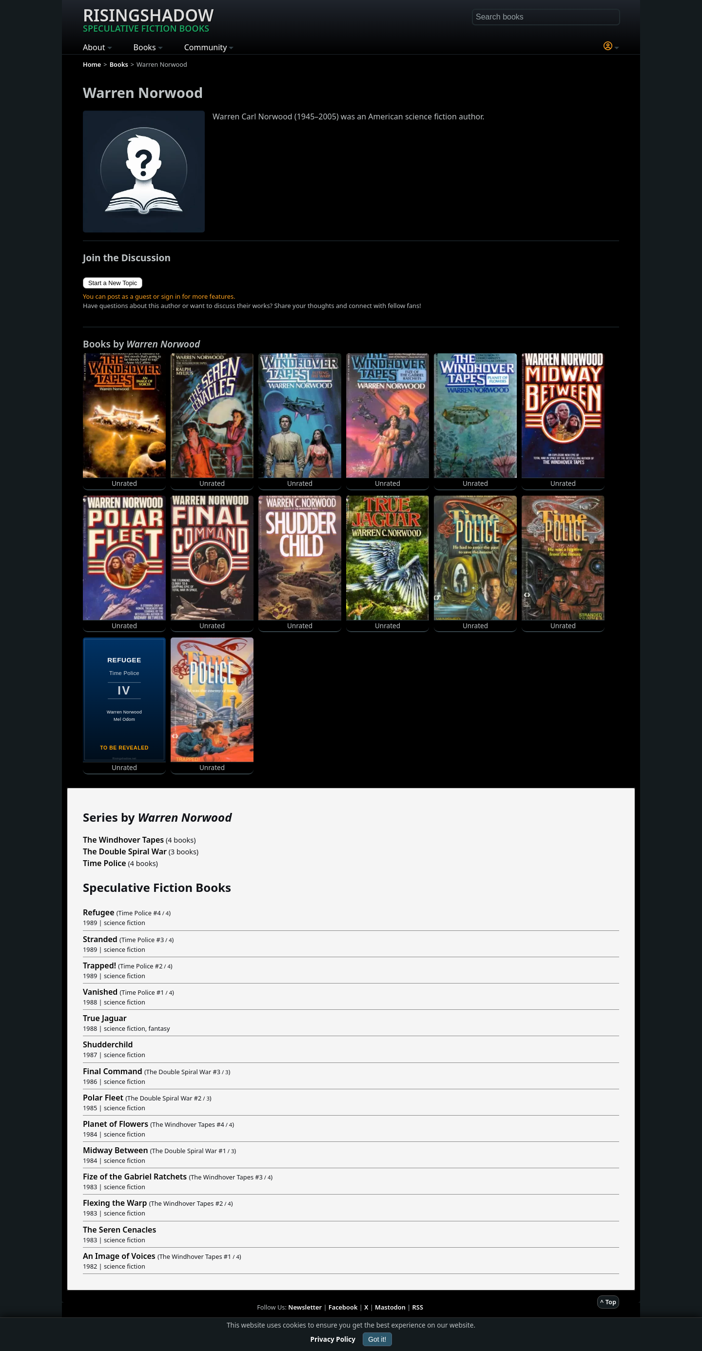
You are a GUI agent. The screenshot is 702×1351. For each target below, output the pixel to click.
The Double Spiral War (125, 851)
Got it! (377, 1339)
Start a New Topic (112, 283)
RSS (417, 1307)
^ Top (608, 1301)
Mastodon (390, 1307)
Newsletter (305, 1307)
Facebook (343, 1307)
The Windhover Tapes (123, 839)
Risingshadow (148, 19)
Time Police (104, 863)
